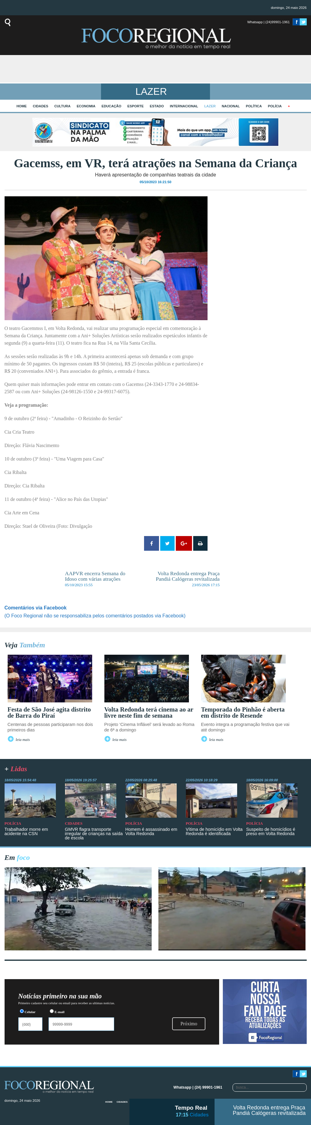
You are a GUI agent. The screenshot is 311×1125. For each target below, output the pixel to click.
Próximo (188, 1023)
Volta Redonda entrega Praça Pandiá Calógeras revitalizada (269, 1110)
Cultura (62, 106)
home (21, 106)
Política (254, 106)
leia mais (23, 740)
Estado (157, 106)
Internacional (184, 106)
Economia (86, 106)
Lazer (209, 106)
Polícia (275, 106)
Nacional (231, 106)
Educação (111, 106)
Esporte (135, 106)
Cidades (40, 106)
